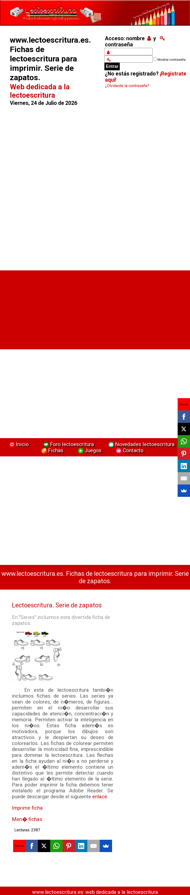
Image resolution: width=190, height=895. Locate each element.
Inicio (18, 444)
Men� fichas (27, 819)
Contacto (128, 450)
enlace (99, 797)
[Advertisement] (53, 186)
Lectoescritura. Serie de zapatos (57, 605)
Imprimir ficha (27, 808)
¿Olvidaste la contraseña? (127, 85)
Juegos (89, 450)
